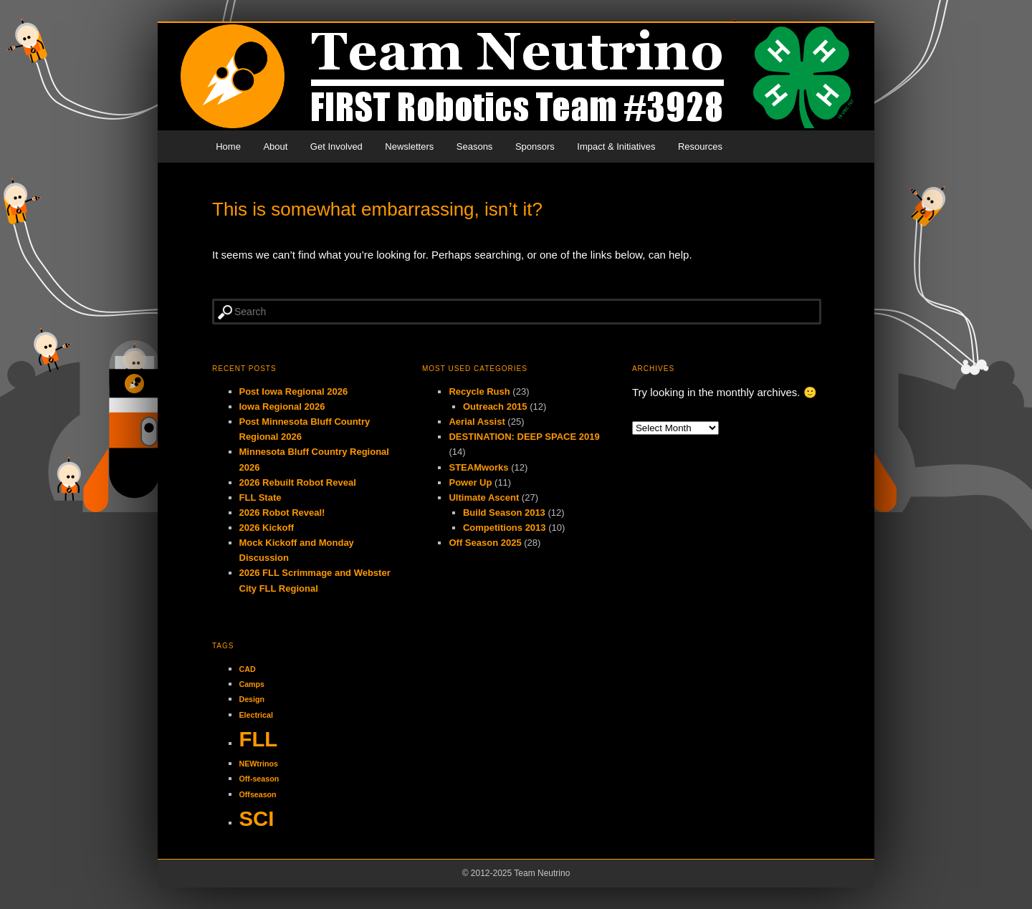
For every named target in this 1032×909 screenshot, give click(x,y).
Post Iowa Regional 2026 (293, 391)
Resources (700, 146)
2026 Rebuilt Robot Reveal (297, 482)
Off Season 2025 (485, 542)
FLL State (260, 497)
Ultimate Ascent (484, 497)
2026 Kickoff (267, 527)
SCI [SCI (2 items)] (256, 818)
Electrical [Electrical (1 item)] (256, 715)
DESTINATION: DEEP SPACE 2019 (524, 436)
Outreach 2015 (495, 406)
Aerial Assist (477, 421)
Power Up (470, 482)
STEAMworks (478, 467)
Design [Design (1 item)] (252, 699)
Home (228, 146)
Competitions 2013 (504, 527)
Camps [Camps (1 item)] (252, 684)
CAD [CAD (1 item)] (247, 669)
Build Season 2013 (504, 512)
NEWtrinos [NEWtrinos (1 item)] (258, 763)
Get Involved (336, 146)
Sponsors (535, 146)
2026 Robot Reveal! (282, 512)
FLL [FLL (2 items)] (258, 739)
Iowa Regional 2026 (282, 406)
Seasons (475, 146)
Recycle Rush (479, 391)
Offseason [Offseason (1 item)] (258, 794)
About (275, 146)
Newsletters (409, 146)
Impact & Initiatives (616, 146)
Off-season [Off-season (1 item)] (259, 778)
